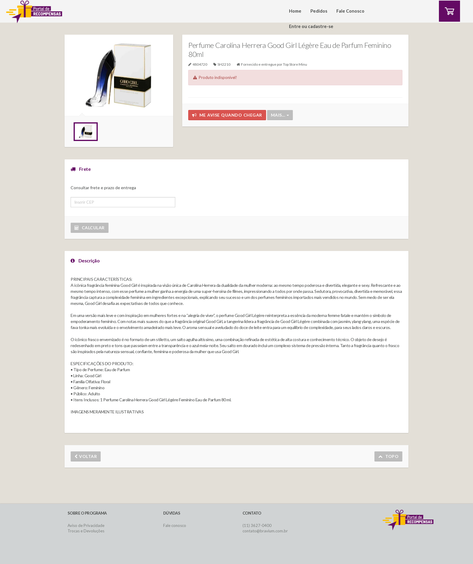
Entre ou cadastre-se (311, 26)
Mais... (280, 115)
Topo (388, 456)
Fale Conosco (350, 11)
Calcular (90, 227)
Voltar (86, 456)
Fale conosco (174, 525)
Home (295, 11)
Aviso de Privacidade (86, 525)
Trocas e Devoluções (86, 530)
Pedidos (318, 11)
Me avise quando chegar (227, 115)
